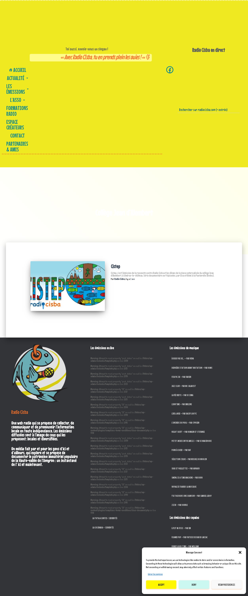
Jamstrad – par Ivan (181, 484)
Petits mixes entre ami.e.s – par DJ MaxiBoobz (192, 360)
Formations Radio (110, 69)
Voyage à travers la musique (184, 406)
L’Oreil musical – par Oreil (183, 511)
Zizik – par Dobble (180, 424)
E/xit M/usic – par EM (181, 447)
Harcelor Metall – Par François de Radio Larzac (192, 475)
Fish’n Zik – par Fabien (181, 296)
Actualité (39, 69)
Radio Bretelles (178, 529)
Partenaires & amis (90, 76)
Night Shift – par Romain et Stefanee (188, 351)
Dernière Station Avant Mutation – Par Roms (192, 287)
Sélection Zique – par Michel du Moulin (189, 378)
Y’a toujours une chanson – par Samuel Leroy (192, 415)
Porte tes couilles (180, 520)
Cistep (115, 192)
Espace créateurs (140, 69)
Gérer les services (155, 574)
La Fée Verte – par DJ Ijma (182, 314)
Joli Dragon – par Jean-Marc (184, 493)
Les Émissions (64, 69)
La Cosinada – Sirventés (103, 446)
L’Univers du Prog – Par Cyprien (185, 342)
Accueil (18, 69)
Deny (194, 584)
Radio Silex (176, 539)
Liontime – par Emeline (182, 323)
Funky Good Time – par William (185, 465)
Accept (161, 584)
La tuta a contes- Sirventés (104, 437)
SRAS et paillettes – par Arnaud (186, 387)
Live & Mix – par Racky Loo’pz (184, 332)
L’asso (86, 69)
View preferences (226, 584)
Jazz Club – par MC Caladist (184, 305)
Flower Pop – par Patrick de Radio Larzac (190, 456)
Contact (65, 76)
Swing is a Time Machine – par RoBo (187, 396)
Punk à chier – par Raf (181, 369)
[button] (240, 552)
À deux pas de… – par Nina (183, 277)
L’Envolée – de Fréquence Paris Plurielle (189, 502)
